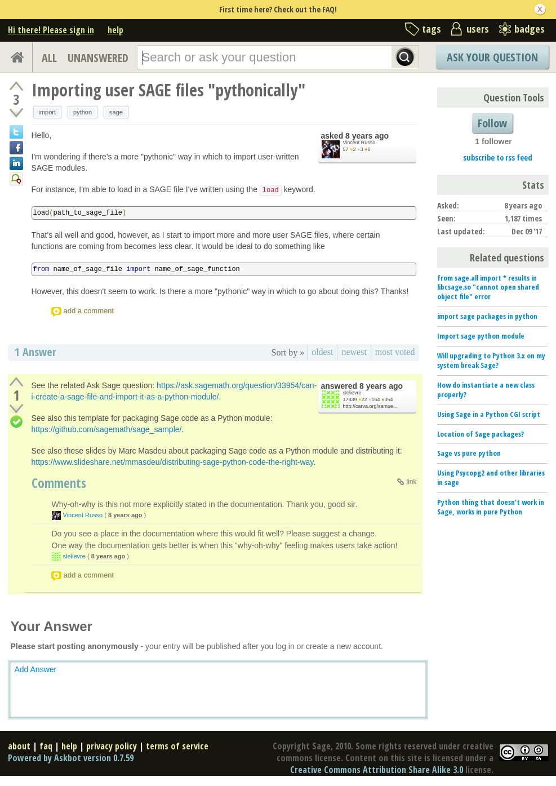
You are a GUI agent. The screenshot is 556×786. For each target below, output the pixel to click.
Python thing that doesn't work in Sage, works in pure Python (490, 507)
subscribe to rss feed (497, 157)
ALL (49, 57)
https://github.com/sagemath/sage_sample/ (107, 429)
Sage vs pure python (469, 453)
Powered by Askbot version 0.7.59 (71, 758)
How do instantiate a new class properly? (486, 389)
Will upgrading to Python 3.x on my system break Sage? (491, 360)
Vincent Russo (359, 142)
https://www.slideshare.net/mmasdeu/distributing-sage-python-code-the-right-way (173, 462)
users (477, 28)
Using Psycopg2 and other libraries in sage (491, 477)
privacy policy (111, 746)
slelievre (352, 393)
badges (529, 28)
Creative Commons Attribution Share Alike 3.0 (376, 769)
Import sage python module (480, 336)
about (19, 746)
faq (45, 746)
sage (116, 112)
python (82, 112)
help (115, 30)
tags (431, 28)
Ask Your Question (492, 57)
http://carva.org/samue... (370, 406)
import (47, 112)
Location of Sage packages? (480, 434)
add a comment (89, 311)
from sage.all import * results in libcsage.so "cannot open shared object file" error (488, 287)
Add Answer (36, 669)
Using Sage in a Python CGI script (488, 414)
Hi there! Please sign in (51, 30)
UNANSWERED (98, 57)
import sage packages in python (487, 316)
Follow (492, 123)
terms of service (177, 746)
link (411, 482)
